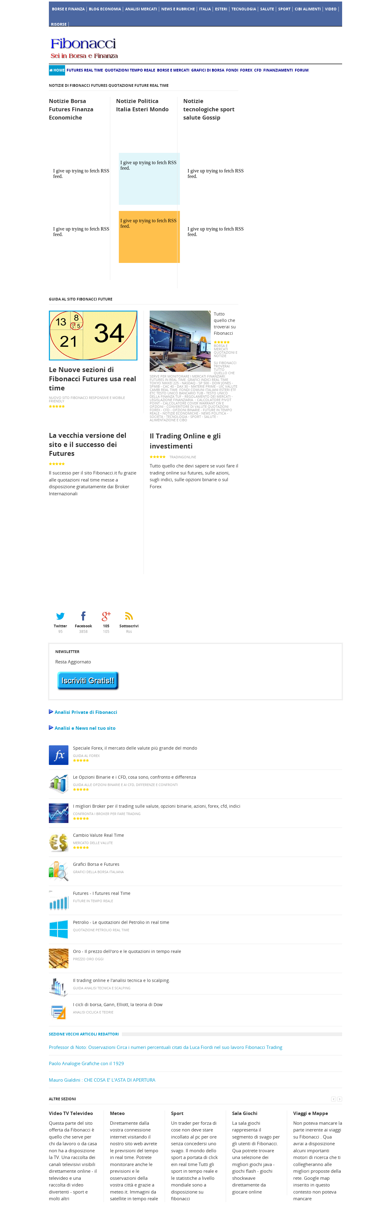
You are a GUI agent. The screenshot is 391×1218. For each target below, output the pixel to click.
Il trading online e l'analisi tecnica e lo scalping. (121, 980)
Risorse (59, 24)
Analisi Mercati (141, 9)
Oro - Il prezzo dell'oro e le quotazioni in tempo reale (127, 951)
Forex (246, 70)
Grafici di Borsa (207, 70)
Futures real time (85, 70)
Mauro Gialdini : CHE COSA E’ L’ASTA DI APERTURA (102, 1080)
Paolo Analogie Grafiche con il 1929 (86, 1063)
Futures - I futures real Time (101, 893)
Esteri (221, 9)
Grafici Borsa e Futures (96, 864)
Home (57, 70)
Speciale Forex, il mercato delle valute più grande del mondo (135, 748)
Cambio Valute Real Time (98, 835)
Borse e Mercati (173, 70)
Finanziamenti (278, 70)
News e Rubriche (178, 9)
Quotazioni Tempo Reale (130, 70)
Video (331, 9)
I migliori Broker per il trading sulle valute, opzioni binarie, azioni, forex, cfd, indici (156, 806)
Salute (267, 9)
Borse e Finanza (68, 9)
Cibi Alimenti (308, 9)
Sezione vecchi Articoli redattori (84, 1034)
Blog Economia (105, 9)
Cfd (257, 70)
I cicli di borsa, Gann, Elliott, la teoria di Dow (118, 1004)
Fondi (232, 70)
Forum (302, 70)
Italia (205, 9)
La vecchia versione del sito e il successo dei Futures (87, 444)
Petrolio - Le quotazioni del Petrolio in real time (121, 922)
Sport (284, 9)
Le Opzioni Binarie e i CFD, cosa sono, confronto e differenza (134, 777)
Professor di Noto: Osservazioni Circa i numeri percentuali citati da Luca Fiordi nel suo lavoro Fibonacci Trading (165, 1047)
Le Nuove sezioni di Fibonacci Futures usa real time (92, 378)
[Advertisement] (188, 47)
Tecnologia (244, 9)
